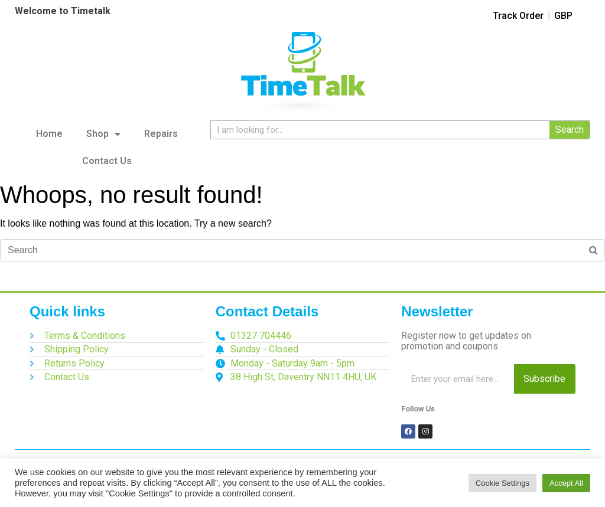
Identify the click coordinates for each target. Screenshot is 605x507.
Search (569, 129)
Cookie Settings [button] (502, 483)
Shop (103, 134)
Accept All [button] (566, 483)
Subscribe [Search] (544, 378)
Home (49, 133)
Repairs (161, 133)
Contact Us (107, 160)
